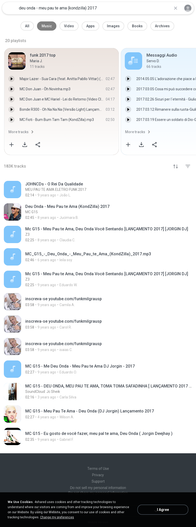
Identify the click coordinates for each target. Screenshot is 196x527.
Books (137, 26)
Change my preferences (57, 517)
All (27, 26)
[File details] (98, 189)
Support (98, 481)
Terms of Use (98, 469)
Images (113, 26)
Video (69, 26)
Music (47, 26)
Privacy (98, 475)
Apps (90, 26)
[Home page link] (9, 8)
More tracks (18, 132)
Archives (162, 26)
